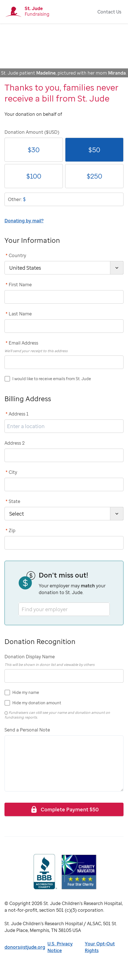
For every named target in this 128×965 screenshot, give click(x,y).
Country (16, 255)
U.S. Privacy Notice (60, 947)
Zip (10, 530)
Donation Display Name (29, 657)
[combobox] (22, 609)
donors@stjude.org (24, 947)
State (13, 501)
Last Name (19, 313)
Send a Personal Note (27, 730)
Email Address (22, 343)
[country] (64, 267)
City (11, 472)
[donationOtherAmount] (64, 199)
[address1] (64, 426)
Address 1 (17, 413)
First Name (19, 284)
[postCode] (64, 543)
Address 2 (14, 443)
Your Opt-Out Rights (100, 947)
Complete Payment (64, 809)
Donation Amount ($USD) (31, 132)
